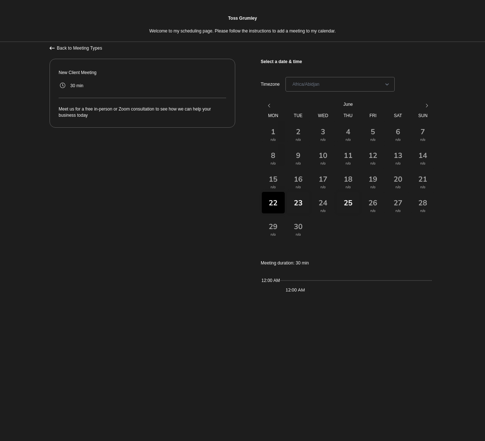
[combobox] (292, 84)
